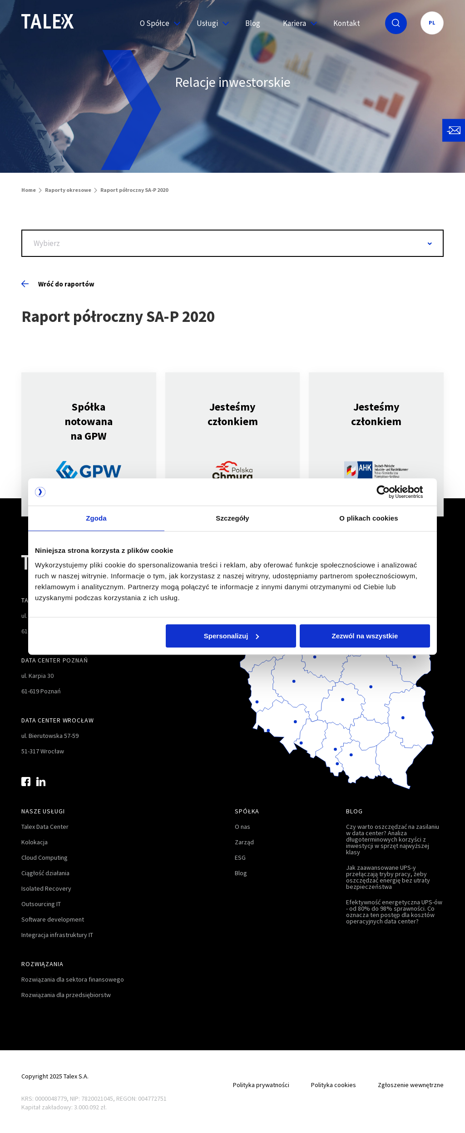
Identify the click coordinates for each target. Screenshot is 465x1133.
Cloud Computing (44, 857)
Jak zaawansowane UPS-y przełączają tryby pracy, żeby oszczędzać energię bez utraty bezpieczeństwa (388, 877)
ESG (240, 857)
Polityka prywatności (261, 1085)
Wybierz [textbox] (47, 243)
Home (28, 189)
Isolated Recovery (46, 888)
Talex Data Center (45, 826)
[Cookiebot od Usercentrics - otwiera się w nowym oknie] (390, 492)
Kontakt (346, 23)
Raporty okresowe (68, 189)
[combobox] (232, 243)
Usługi (210, 23)
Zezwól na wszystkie (365, 636)
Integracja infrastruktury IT (57, 935)
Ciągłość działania (45, 873)
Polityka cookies (333, 1085)
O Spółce (157, 23)
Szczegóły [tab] (232, 518)
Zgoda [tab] (96, 518)
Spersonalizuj (231, 636)
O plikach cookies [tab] (368, 518)
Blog (252, 23)
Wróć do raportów (57, 284)
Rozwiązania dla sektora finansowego (72, 979)
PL (432, 22)
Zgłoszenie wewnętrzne (411, 1085)
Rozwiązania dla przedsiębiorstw (66, 995)
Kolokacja (34, 842)
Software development (52, 919)
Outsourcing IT (41, 904)
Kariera (297, 23)
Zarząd (244, 842)
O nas (242, 826)
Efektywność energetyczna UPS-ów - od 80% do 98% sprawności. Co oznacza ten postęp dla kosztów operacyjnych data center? (394, 911)
